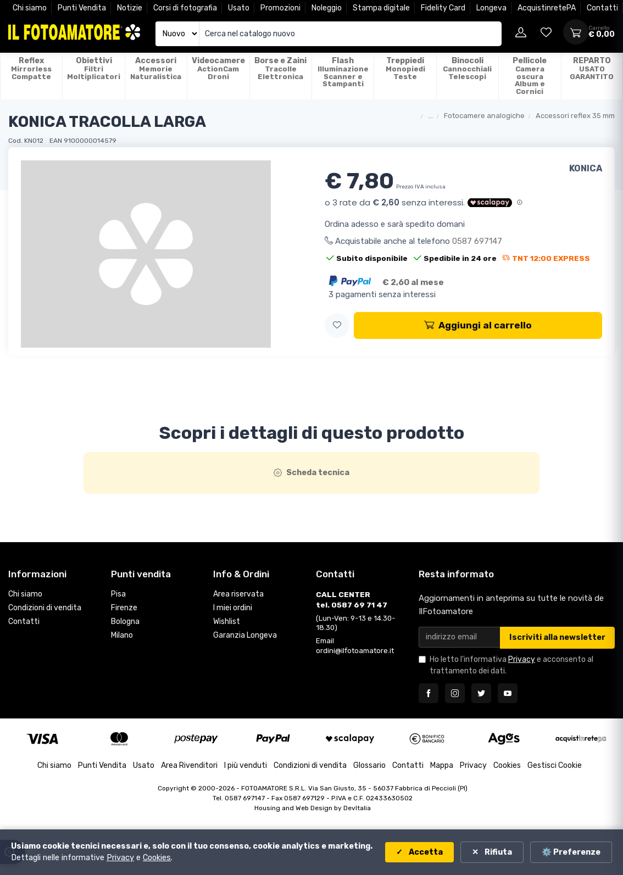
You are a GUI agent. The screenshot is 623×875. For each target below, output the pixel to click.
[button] (337, 325)
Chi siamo (30, 8)
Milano (122, 635)
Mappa (441, 765)
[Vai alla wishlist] (546, 31)
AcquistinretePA (547, 8)
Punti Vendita (82, 8)
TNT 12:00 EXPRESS (546, 258)
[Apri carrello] (575, 31)
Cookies (507, 765)
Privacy (521, 659)
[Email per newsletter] (459, 637)
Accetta (425, 852)
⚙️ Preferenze (571, 852)
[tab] (312, 473)
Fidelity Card (443, 8)
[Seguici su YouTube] (508, 693)
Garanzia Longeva (245, 635)
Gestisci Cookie (554, 765)
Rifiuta (497, 852)
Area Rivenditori (189, 765)
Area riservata (238, 594)
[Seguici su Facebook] (428, 693)
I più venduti (245, 765)
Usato (238, 8)
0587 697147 (477, 241)
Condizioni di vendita (44, 607)
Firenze (124, 607)
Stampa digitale (381, 8)
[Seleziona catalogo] (177, 33)
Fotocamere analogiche (484, 116)
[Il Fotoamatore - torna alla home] (74, 32)
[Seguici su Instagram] (455, 693)
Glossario (369, 765)
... (430, 116)
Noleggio (327, 8)
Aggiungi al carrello (478, 325)
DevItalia (357, 808)
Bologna (125, 621)
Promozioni (280, 8)
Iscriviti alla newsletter (557, 637)
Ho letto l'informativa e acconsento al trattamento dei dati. (511, 665)
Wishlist (226, 621)
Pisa (118, 594)
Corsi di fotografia (185, 8)
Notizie (129, 8)
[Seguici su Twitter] (481, 693)
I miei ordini (232, 607)
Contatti (602, 8)
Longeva (491, 8)
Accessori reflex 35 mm (575, 116)
